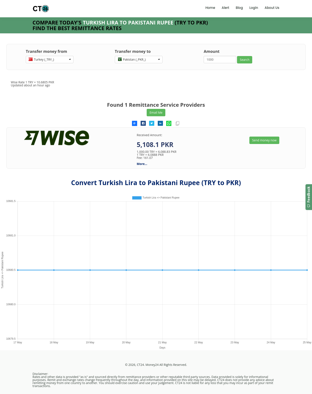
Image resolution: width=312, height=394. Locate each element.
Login (253, 7)
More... (142, 164)
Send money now (264, 140)
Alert (225, 7)
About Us (272, 7)
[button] (49, 59)
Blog (239, 7)
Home (210, 7)
